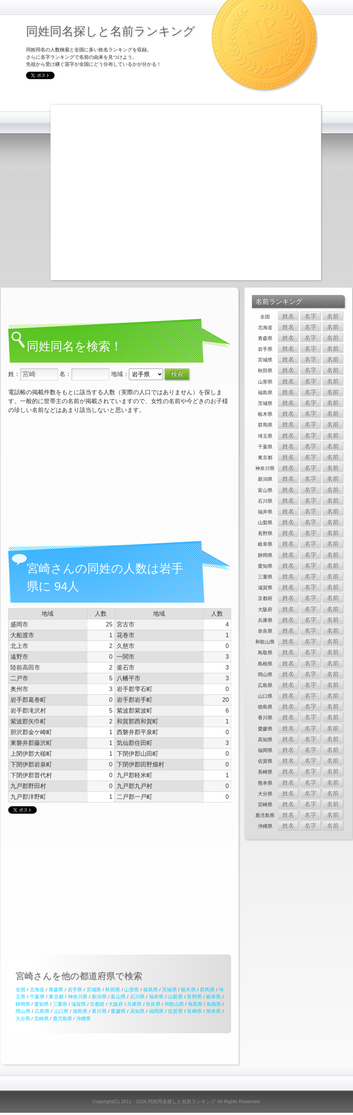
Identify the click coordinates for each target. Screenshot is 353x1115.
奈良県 (153, 1004)
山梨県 (175, 996)
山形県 (131, 989)
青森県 (56, 989)
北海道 (37, 989)
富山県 (118, 996)
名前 (333, 316)
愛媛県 (118, 1011)
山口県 (61, 1011)
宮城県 (94, 989)
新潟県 (99, 996)
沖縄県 (83, 1018)
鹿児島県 (62, 1018)
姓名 (288, 316)
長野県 (194, 996)
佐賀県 (175, 1011)
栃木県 (188, 989)
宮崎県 (41, 1018)
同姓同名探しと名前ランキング (110, 31)
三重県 (60, 1004)
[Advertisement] (86, 191)
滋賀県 (78, 1004)
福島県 (150, 989)
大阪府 (116, 1004)
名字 (311, 316)
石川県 (137, 996)
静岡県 (23, 1004)
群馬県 (207, 989)
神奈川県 (78, 996)
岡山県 (23, 1011)
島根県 (214, 1004)
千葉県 (37, 996)
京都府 (97, 1004)
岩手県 (75, 989)
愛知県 (41, 1004)
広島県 (42, 1011)
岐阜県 (213, 996)
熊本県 (213, 1011)
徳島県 (80, 1011)
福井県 (156, 996)
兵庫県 (134, 1004)
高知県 (137, 1011)
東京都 (56, 996)
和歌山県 (174, 1004)
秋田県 (112, 989)
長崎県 (194, 1011)
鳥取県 (195, 1004)
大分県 (23, 1018)
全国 (20, 989)
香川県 (99, 1011)
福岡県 (156, 1011)
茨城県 (169, 989)
